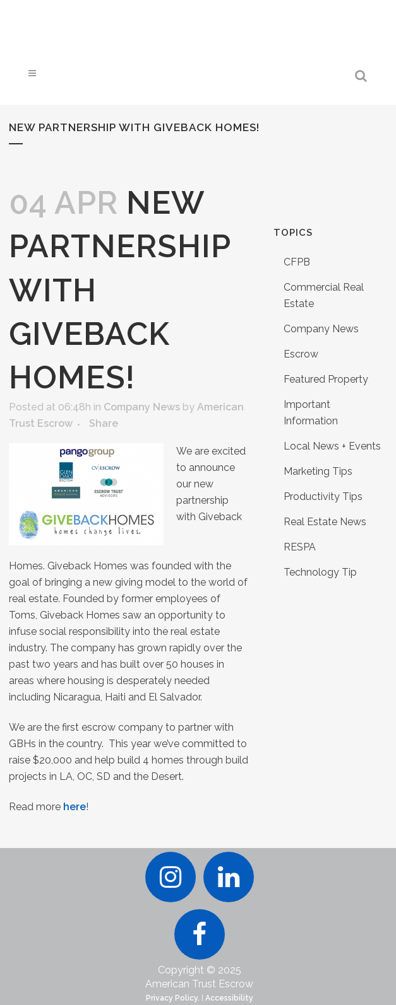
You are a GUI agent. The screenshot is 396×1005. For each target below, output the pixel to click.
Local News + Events (332, 446)
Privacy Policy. (173, 998)
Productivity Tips (323, 497)
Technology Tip (320, 572)
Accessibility (229, 998)
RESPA (300, 547)
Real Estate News (325, 522)
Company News (142, 407)
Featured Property (326, 379)
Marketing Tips (318, 471)
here (74, 807)
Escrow (301, 354)
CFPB (297, 262)
